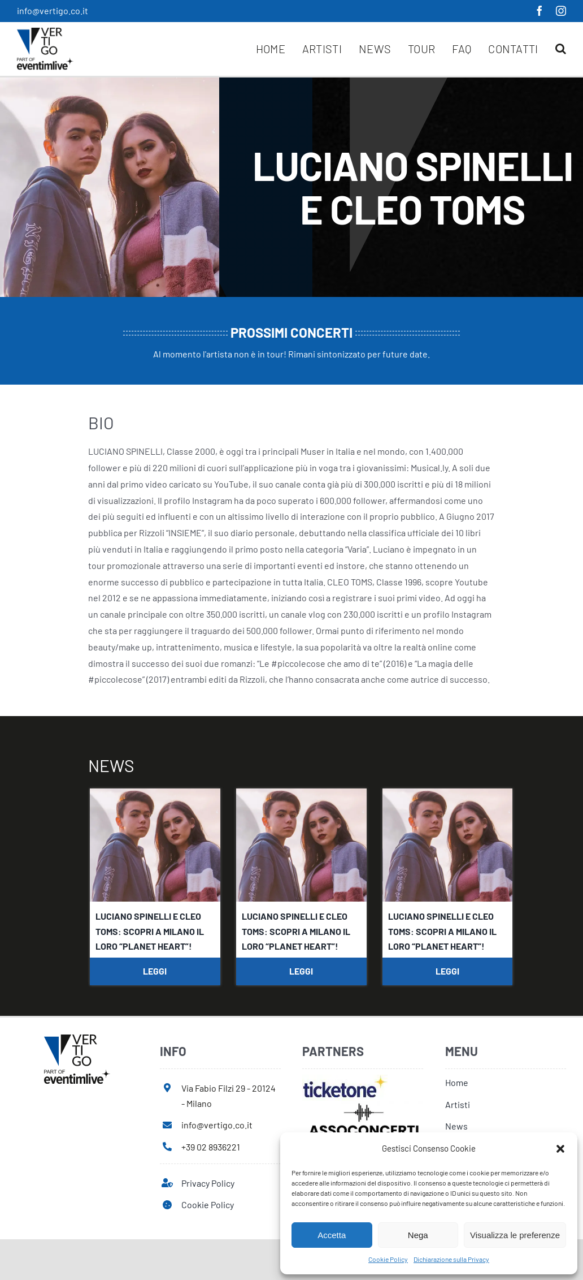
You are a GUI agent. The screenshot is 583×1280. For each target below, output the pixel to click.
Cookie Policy (388, 1259)
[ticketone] (345, 1079)
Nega (418, 1235)
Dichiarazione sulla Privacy (451, 1259)
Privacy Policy (207, 1183)
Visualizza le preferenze (515, 1235)
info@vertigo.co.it (52, 10)
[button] (560, 1148)
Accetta (331, 1235)
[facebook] (539, 11)
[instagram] (561, 11)
